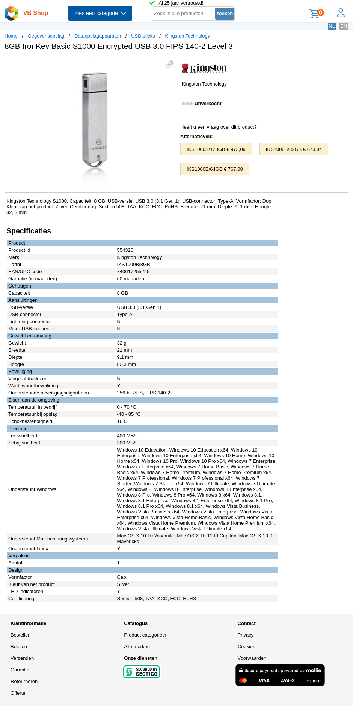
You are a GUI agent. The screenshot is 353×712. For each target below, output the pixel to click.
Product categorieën (145, 635)
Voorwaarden (252, 658)
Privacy (246, 635)
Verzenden (22, 658)
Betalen (19, 646)
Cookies (246, 646)
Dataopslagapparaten (97, 36)
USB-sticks (143, 36)
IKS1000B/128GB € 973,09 (216, 149)
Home (11, 36)
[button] (170, 64)
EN (343, 26)
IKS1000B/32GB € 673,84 (294, 149)
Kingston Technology (187, 36)
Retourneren (24, 681)
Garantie (20, 670)
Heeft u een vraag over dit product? (218, 127)
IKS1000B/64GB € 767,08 (215, 169)
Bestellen (20, 635)
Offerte (18, 693)
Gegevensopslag (46, 36)
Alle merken (137, 646)
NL (332, 26)
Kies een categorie (100, 13)
